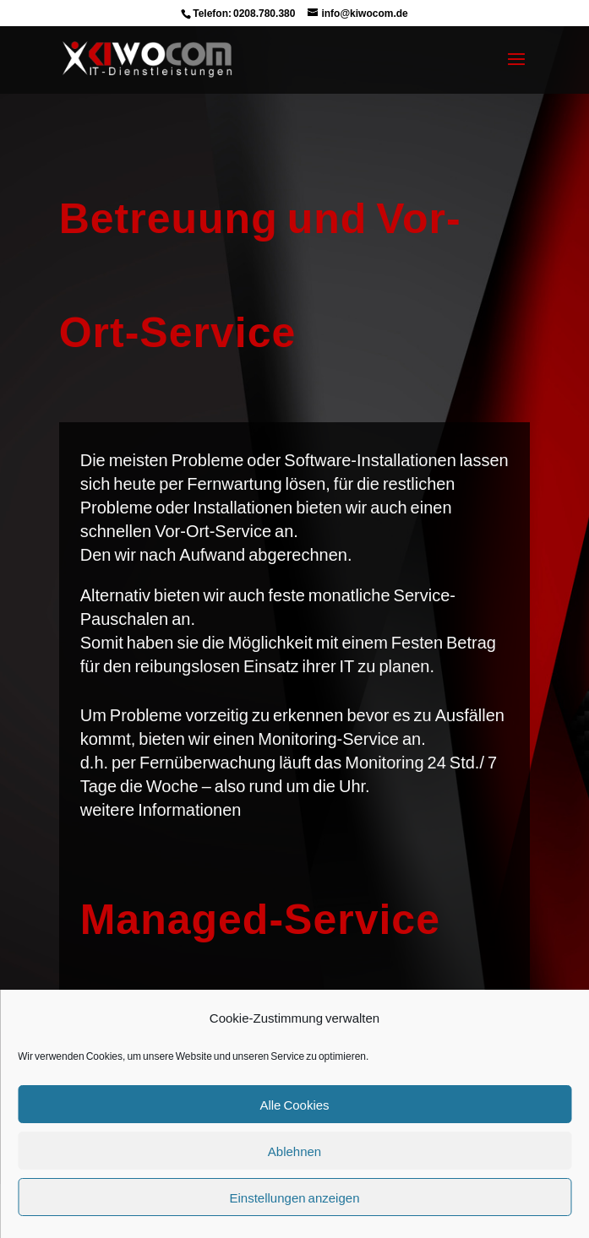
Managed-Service (260, 918)
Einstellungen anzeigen (295, 1197)
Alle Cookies (294, 1104)
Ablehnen (294, 1151)
